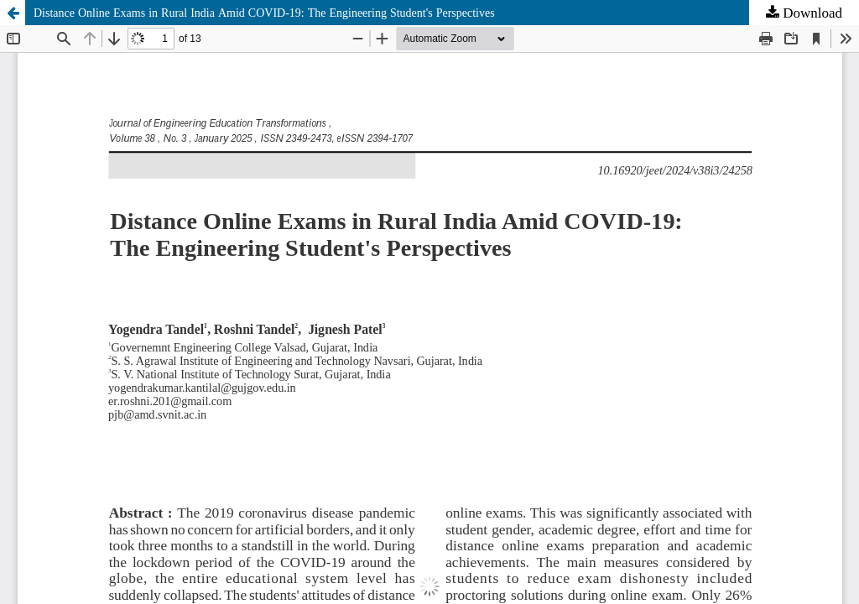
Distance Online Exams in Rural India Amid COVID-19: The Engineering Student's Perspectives (264, 12)
